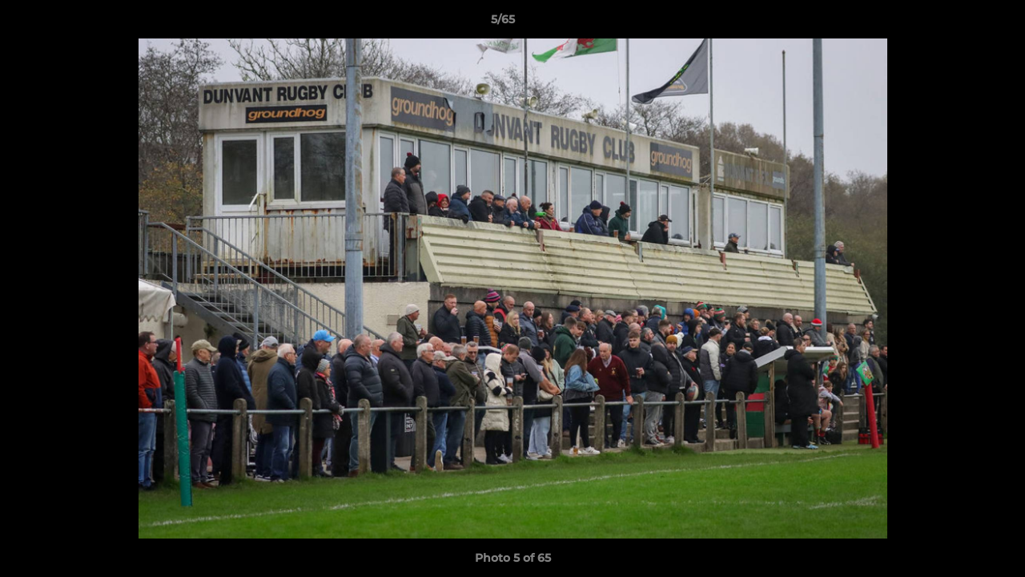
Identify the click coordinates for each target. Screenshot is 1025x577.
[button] (957, 23)
